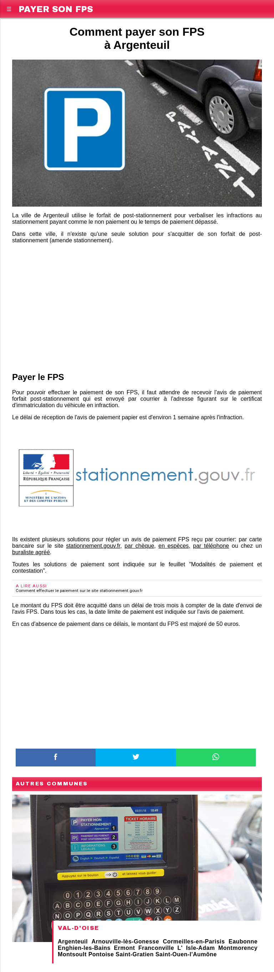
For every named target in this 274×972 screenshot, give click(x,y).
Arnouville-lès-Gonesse (125, 941)
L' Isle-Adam (196, 948)
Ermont (124, 948)
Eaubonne (243, 941)
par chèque (139, 546)
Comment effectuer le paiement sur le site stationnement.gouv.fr (79, 590)
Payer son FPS (56, 8)
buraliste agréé (31, 552)
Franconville (156, 948)
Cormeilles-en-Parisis (194, 941)
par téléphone (211, 546)
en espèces (173, 546)
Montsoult (72, 954)
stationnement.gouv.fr (93, 546)
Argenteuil (73, 941)
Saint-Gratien (135, 954)
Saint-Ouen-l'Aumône (186, 954)
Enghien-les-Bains (84, 948)
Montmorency (238, 948)
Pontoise (101, 954)
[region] (137, 306)
